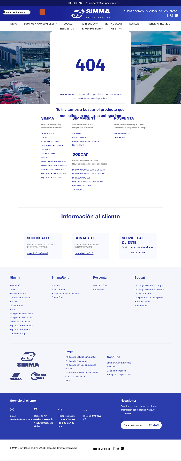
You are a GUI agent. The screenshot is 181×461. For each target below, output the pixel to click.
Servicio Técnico (122, 134)
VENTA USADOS (113, 23)
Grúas (44, 138)
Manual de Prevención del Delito (81, 372)
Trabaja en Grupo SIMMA (119, 374)
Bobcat (139, 277)
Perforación (47, 134)
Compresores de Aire (52, 146)
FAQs (68, 380)
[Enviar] (42, 12)
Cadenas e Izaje (18, 333)
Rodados (45, 150)
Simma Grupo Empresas (119, 362)
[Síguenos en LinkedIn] (176, 15)
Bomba (44, 158)
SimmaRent (60, 277)
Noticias (111, 366)
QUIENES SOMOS (134, 11)
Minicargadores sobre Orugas (88, 170)
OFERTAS (116, 28)
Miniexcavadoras (81, 178)
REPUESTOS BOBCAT (92, 28)
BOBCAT (69, 23)
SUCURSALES (154, 11)
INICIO (13, 23)
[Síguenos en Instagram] (171, 15)
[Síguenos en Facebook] (167, 15)
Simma (15, 277)
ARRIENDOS (90, 23)
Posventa (100, 277)
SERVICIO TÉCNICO (159, 23)
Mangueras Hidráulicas (53, 162)
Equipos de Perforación (53, 174)
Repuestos (119, 138)
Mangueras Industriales (54, 166)
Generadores (48, 154)
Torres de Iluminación (52, 170)
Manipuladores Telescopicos (87, 182)
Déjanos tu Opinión (116, 370)
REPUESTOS (67, 28)
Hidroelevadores (50, 142)
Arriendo (77, 134)
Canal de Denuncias (75, 376)
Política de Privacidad (76, 361)
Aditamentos (78, 190)
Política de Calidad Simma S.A (80, 357)
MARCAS (135, 23)
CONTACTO (170, 11)
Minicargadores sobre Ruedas (88, 174)
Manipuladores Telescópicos (148, 297)
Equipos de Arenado (51, 178)
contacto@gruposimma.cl (103, 3)
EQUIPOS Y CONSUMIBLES (40, 23)
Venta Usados (79, 138)
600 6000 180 (75, 3)
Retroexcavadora (81, 186)
